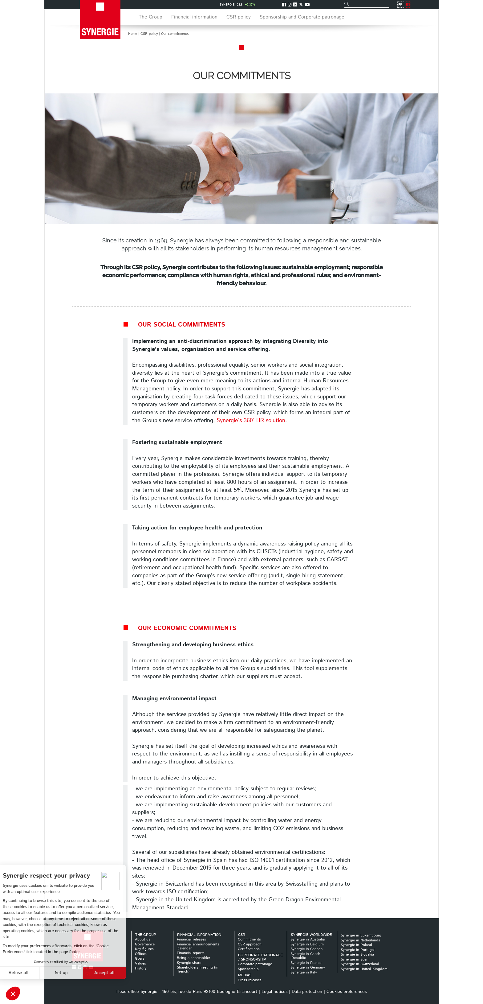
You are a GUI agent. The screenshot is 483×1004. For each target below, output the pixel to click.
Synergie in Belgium (307, 944)
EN (408, 4)
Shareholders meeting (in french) (197, 969)
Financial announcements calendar (198, 946)
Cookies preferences (347, 992)
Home (132, 33)
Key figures (144, 949)
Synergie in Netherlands (360, 940)
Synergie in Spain (355, 959)
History (141, 968)
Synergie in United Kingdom (364, 969)
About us (142, 939)
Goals (139, 958)
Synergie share (189, 962)
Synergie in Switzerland (360, 964)
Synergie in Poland (356, 945)
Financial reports (191, 953)
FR (400, 4)
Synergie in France (305, 962)
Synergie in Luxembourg (361, 935)
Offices (141, 954)
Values (140, 963)
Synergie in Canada (306, 949)
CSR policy (149, 33)
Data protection (307, 992)
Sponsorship (248, 969)
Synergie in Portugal (358, 950)
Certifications (249, 949)
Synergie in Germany (307, 967)
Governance (145, 944)
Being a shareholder (193, 958)
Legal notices (274, 992)
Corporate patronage (255, 964)
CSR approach (250, 944)
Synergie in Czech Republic (305, 956)
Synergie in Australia (307, 939)
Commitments (249, 939)
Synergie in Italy (303, 972)
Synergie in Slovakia (357, 954)
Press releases (250, 980)
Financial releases (191, 939)
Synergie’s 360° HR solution (251, 421)
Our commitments (175, 33)
